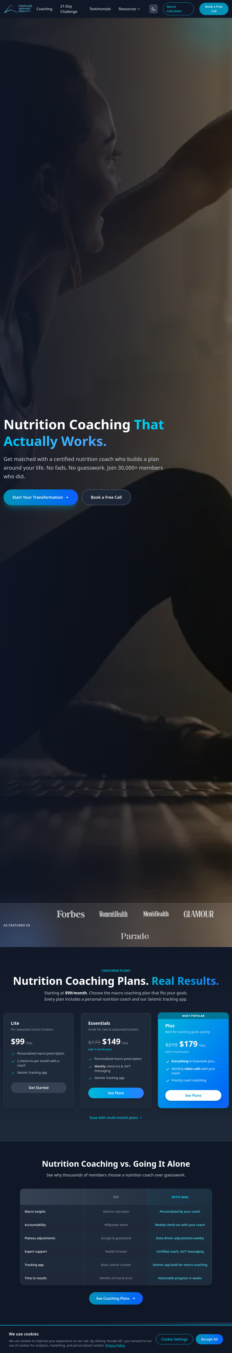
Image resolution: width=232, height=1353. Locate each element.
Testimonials (100, 8)
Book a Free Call (213, 8)
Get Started (38, 1087)
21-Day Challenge (68, 9)
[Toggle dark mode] (153, 8)
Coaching (44, 8)
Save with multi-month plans (116, 1117)
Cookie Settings (174, 1339)
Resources (129, 8)
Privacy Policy (115, 1345)
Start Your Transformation (41, 497)
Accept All (209, 1339)
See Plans (116, 1093)
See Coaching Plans (116, 1298)
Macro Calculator (174, 8)
